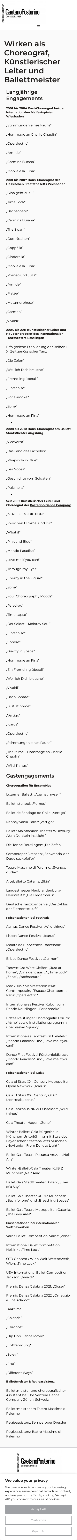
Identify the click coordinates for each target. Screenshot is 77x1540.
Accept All (38, 1509)
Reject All (38, 1531)
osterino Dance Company (51, 505)
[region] (38, 1507)
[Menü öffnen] (38, 26)
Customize (38, 1520)
